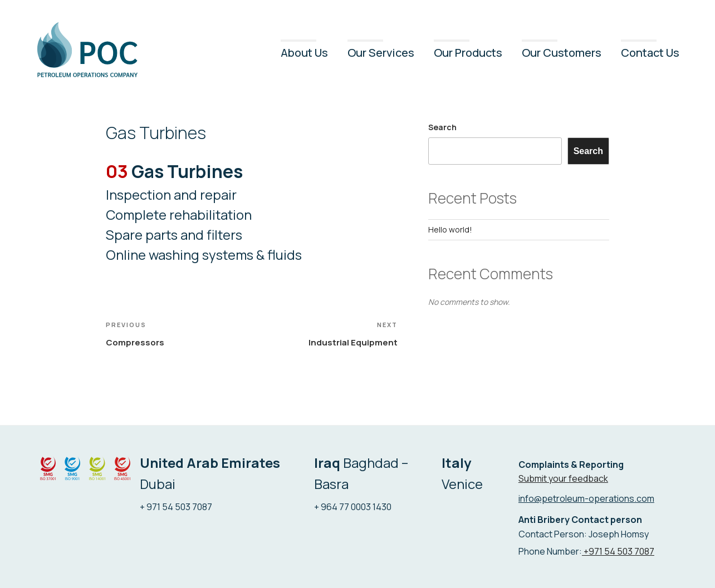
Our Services (380, 52)
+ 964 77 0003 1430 (352, 507)
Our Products (468, 52)
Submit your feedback (563, 478)
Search (442, 127)
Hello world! (450, 229)
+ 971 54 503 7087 (176, 507)
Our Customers (561, 52)
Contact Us (650, 52)
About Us (304, 52)
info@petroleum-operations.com (586, 498)
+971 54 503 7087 (618, 551)
